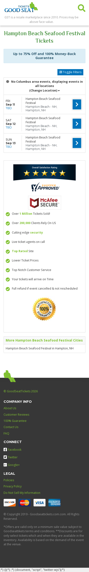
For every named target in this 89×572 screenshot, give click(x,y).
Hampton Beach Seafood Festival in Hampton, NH (40, 348)
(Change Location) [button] (44, 90)
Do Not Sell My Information (22, 493)
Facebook (12, 450)
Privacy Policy (13, 486)
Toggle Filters (70, 72)
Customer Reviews (16, 415)
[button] (81, 7)
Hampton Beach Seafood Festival (43, 101)
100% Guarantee (15, 421)
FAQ (6, 433)
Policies (9, 480)
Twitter (11, 457)
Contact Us (11, 427)
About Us (10, 408)
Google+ (12, 465)
